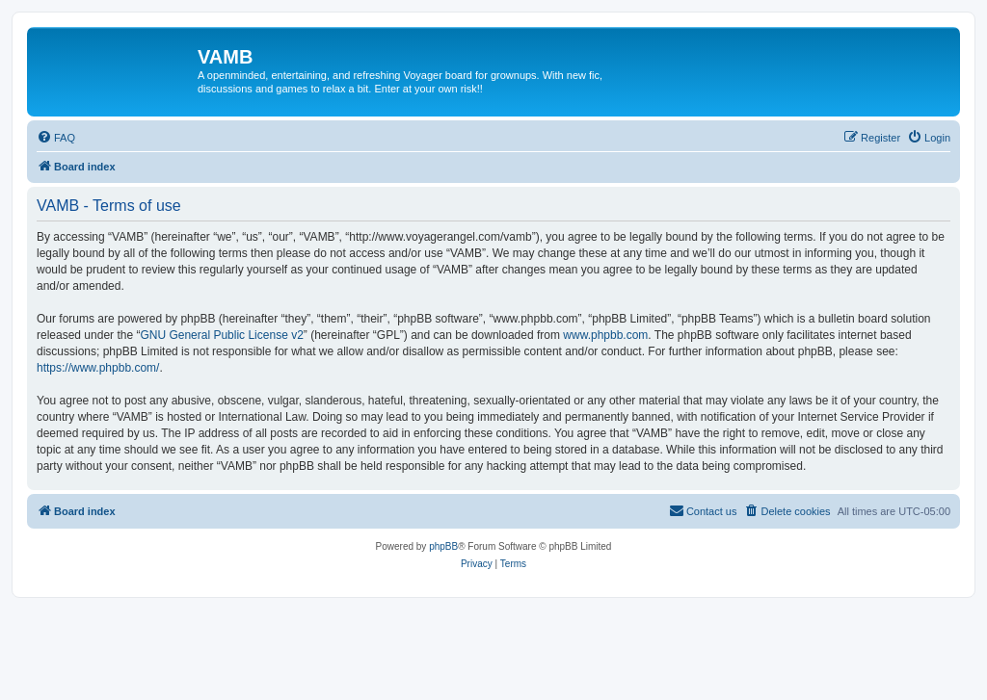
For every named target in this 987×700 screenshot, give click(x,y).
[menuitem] (56, 137)
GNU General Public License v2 (221, 335)
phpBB (443, 546)
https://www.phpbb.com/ (98, 368)
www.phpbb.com (605, 335)
